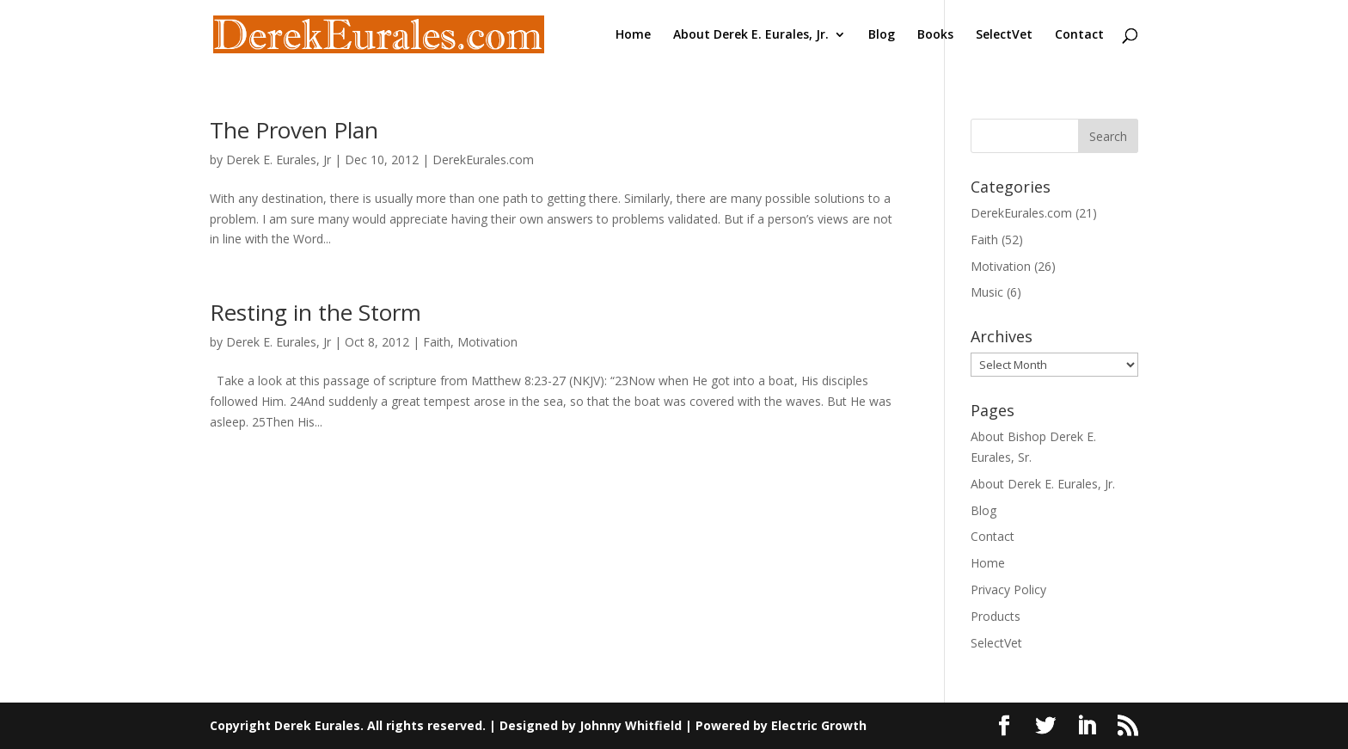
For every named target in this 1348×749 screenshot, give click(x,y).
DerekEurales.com (483, 159)
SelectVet (1004, 35)
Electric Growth (819, 725)
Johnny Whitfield (630, 725)
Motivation (487, 342)
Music (987, 292)
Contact (1079, 35)
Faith (436, 342)
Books (935, 35)
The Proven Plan (294, 129)
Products (995, 616)
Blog (881, 35)
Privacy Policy (1008, 589)
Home (633, 35)
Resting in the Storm (315, 312)
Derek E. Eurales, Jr (278, 159)
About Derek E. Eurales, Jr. (751, 35)
